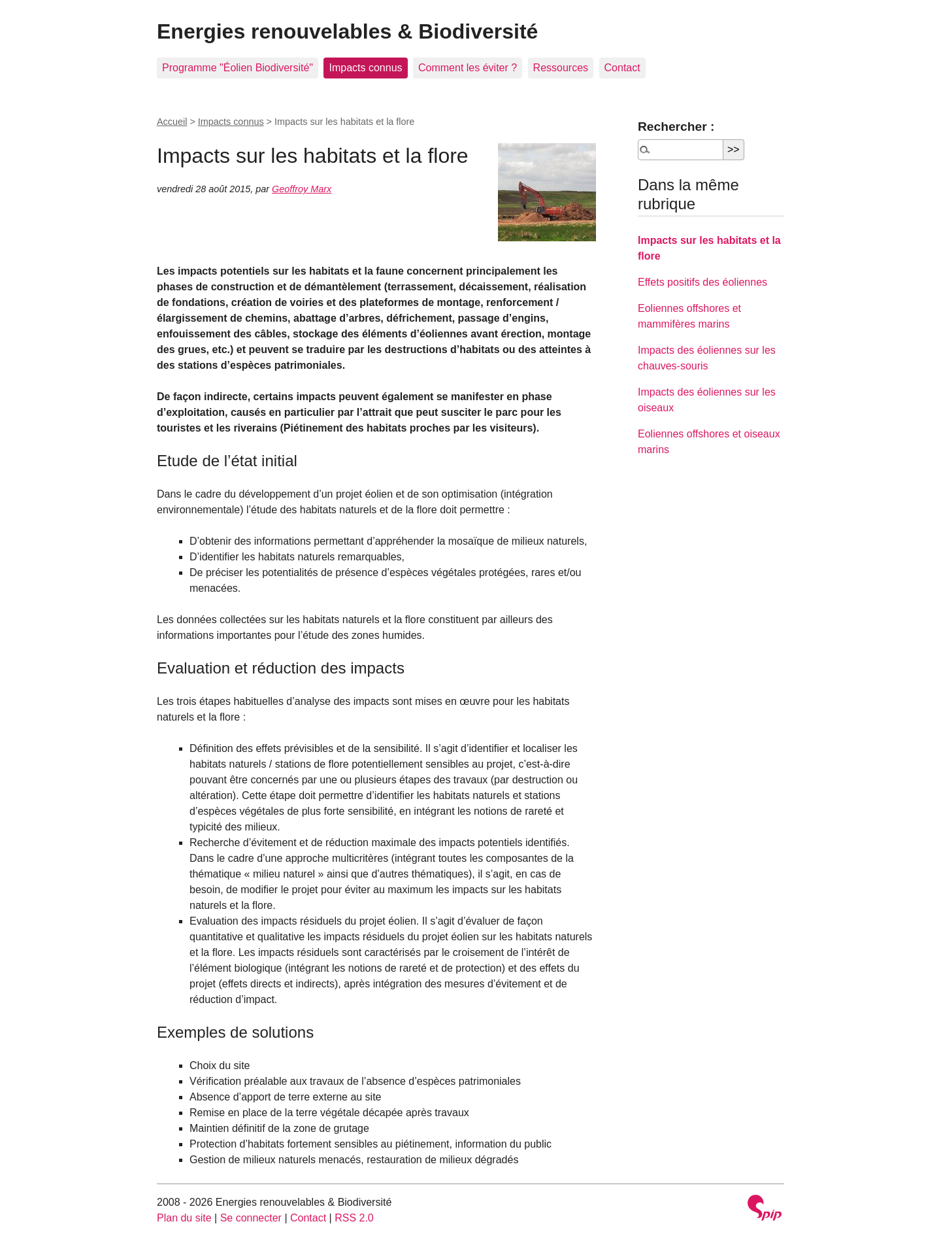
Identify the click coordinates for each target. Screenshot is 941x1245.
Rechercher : (676, 126)
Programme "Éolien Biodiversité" (237, 67)
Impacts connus (365, 67)
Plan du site (184, 1217)
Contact (622, 67)
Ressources (560, 67)
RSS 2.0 (354, 1217)
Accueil (172, 121)
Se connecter (251, 1217)
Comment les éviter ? (467, 67)
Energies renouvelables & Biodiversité (347, 31)
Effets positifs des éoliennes (702, 282)
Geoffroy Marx (301, 189)
